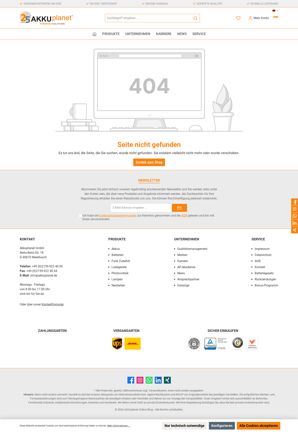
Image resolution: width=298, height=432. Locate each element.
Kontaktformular (52, 304)
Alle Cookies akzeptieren (258, 426)
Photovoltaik (120, 273)
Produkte (117, 239)
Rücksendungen (265, 279)
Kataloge (183, 285)
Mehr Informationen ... (118, 425)
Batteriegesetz (264, 273)
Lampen (117, 279)
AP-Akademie (186, 267)
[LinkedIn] (158, 380)
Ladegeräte (119, 267)
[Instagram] (140, 380)
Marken (182, 255)
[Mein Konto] (258, 18)
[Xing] (167, 380)
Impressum (262, 249)
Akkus (116, 249)
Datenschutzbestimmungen (117, 215)
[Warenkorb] (275, 17)
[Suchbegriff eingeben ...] (148, 18)
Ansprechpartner (188, 279)
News (181, 273)
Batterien (118, 255)
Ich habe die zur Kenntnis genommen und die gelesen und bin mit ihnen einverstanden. (148, 217)
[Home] (94, 34)
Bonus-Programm (266, 285)
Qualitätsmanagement (192, 249)
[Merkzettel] (239, 18)
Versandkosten (158, 390)
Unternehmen (186, 239)
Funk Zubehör (121, 261)
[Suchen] (195, 18)
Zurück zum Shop (149, 162)
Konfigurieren (221, 426)
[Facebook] (131, 380)
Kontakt (260, 267)
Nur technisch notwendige (184, 426)
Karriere (182, 261)
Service (258, 239)
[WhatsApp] (149, 380)
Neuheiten (118, 285)
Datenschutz (263, 255)
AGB (184, 215)
